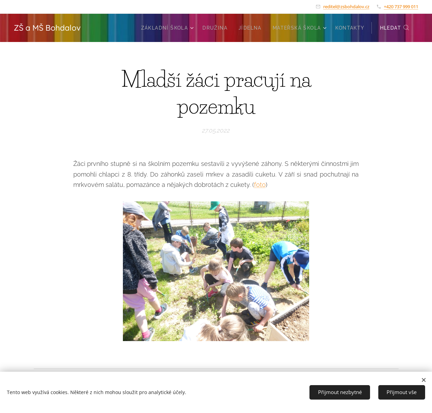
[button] (394, 27)
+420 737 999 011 (401, 6)
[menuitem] (168, 27)
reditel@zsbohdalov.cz (346, 6)
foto (260, 184)
